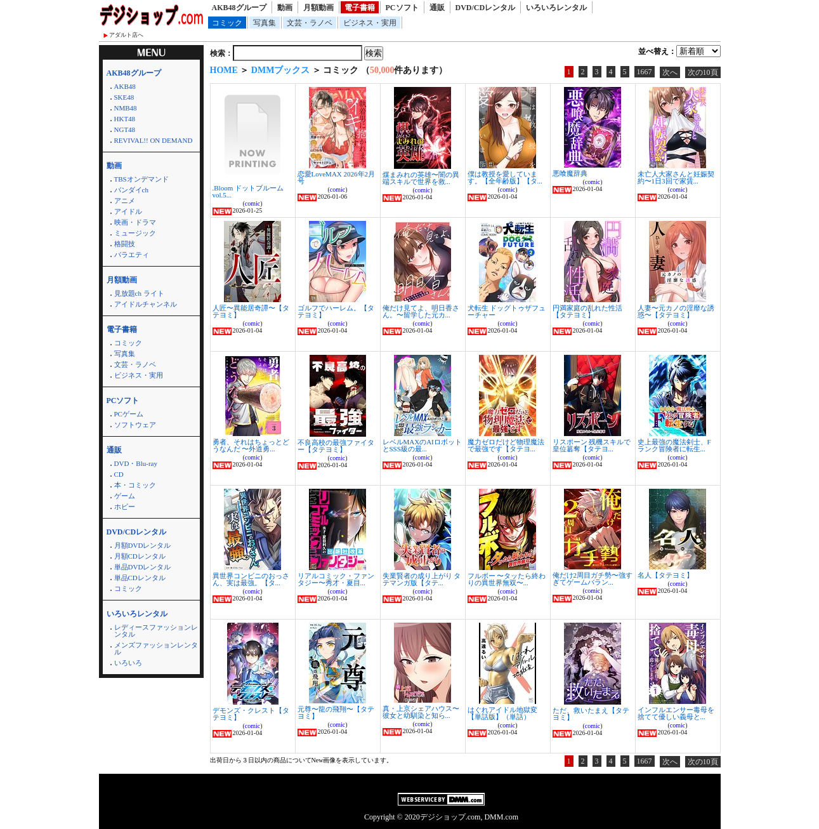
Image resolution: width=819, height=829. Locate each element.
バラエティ (131, 254)
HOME (224, 70)
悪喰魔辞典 (570, 173)
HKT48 (125, 119)
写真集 (264, 22)
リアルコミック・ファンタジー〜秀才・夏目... (336, 579)
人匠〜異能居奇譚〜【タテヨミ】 (251, 311)
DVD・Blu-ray (135, 463)
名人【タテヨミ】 (665, 575)
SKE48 (124, 97)
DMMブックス (280, 70)
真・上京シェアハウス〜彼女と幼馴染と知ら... (421, 712)
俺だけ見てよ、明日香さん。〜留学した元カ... (421, 311)
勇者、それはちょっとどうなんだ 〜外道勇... (251, 445)
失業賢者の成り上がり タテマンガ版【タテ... (422, 579)
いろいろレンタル (556, 7)
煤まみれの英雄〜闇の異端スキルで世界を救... (421, 178)
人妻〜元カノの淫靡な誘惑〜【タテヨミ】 (676, 311)
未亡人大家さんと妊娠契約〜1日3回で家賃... (676, 177)
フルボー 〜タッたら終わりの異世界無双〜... (507, 579)
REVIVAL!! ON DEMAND (153, 140)
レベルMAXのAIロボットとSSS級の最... (422, 445)
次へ (670, 72)
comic (252, 203)
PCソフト (402, 7)
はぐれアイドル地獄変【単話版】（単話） (502, 713)
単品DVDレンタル (142, 567)
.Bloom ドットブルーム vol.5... (248, 191)
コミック (227, 22)
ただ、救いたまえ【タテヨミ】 (591, 713)
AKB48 (125, 86)
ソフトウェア (135, 424)
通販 (437, 7)
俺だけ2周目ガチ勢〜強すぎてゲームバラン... (593, 578)
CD (119, 474)
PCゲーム (128, 414)
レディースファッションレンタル (156, 630)
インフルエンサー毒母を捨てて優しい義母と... (676, 713)
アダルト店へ (126, 35)
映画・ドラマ (135, 222)
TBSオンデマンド (141, 179)
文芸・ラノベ (309, 22)
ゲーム (124, 496)
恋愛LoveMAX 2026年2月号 (337, 177)
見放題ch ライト (139, 293)
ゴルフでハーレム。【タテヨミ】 (336, 311)
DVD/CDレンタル (485, 7)
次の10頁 (703, 72)
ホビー (124, 506)
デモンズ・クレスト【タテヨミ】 (251, 713)
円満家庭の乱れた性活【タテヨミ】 (587, 311)
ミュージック (135, 233)
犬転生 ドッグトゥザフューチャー (507, 311)
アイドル (128, 211)
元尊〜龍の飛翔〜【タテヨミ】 (336, 712)
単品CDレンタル (140, 577)
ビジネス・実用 (369, 22)
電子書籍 (359, 7)
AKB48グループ (239, 7)
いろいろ (128, 663)
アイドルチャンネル (145, 304)
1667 (644, 71)
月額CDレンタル (140, 556)
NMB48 (125, 108)
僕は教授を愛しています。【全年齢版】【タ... (505, 177)
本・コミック (135, 485)
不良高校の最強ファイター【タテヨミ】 (336, 446)
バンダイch (131, 190)
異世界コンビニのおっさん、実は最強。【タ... (251, 579)
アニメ (124, 200)
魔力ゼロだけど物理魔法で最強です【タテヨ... (506, 445)
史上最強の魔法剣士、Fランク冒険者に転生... (674, 445)
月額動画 (318, 7)
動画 (284, 7)
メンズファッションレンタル (156, 648)
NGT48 (125, 129)
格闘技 (124, 244)
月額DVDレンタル (142, 545)
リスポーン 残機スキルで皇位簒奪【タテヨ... (592, 445)
